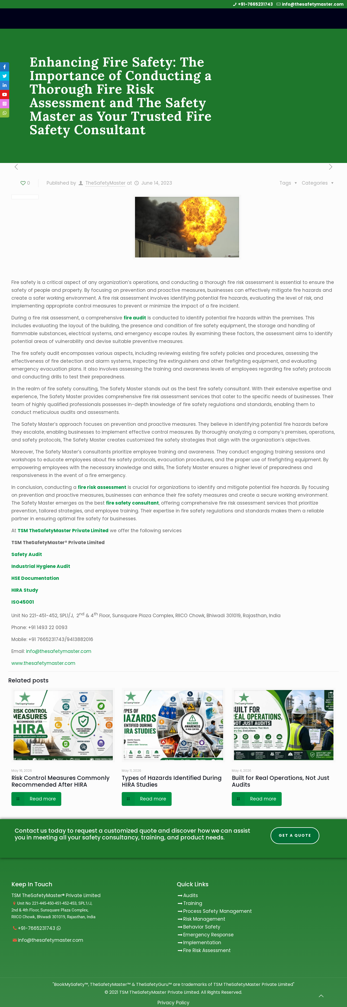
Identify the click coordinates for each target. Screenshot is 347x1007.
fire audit (135, 318)
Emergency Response (208, 934)
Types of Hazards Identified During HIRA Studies (172, 781)
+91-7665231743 (255, 4)
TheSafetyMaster (105, 183)
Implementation (202, 942)
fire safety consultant (132, 503)
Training (192, 903)
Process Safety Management (217, 911)
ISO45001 (22, 602)
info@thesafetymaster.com (312, 4)
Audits (187, 895)
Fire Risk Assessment (207, 950)
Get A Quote (295, 835)
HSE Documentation (35, 578)
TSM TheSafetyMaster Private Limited (158, 992)
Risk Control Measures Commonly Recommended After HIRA (60, 781)
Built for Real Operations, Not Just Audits (280, 781)
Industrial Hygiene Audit (40, 566)
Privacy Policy (173, 1002)
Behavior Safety (201, 927)
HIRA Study (24, 590)
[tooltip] (4, 66)
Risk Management (204, 919)
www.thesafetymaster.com (43, 663)
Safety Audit (26, 554)
